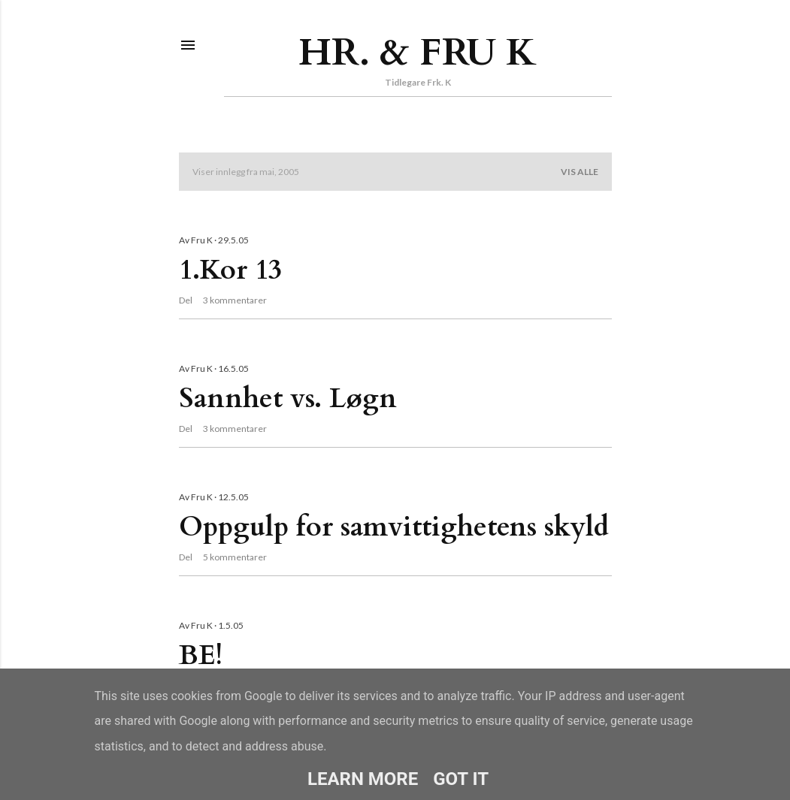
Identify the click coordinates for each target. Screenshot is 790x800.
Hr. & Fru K (417, 52)
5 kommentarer (235, 557)
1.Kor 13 (230, 270)
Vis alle (579, 171)
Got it (461, 778)
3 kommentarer (235, 300)
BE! (200, 655)
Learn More (362, 778)
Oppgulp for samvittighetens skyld (394, 527)
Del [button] (185, 300)
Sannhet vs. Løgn (288, 398)
